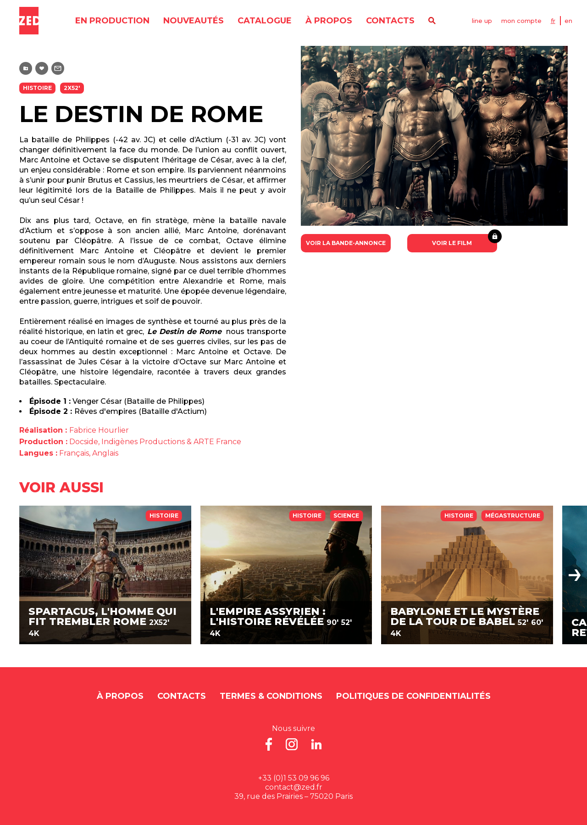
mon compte (521, 20)
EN (568, 20)
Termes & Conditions (271, 696)
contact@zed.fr (293, 787)
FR (553, 20)
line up (482, 20)
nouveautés (193, 21)
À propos (328, 21)
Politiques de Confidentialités (413, 696)
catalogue (265, 21)
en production (112, 21)
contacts (390, 21)
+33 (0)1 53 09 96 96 (293, 778)
